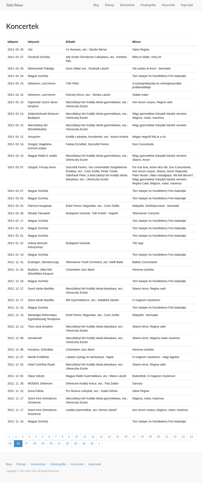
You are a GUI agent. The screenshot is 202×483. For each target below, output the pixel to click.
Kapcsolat (187, 5)
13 (101, 436)
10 (76, 436)
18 (142, 436)
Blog (96, 5)
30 (51, 443)
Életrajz (109, 5)
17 (134, 436)
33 (75, 443)
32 (67, 443)
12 (93, 436)
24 (191, 436)
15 (117, 436)
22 (175, 436)
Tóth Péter (14, 4)
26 (18, 443)
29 (42, 443)
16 (125, 436)
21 (166, 436)
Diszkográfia (148, 5)
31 (59, 443)
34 (84, 443)
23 (183, 436)
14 (109, 436)
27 (26, 443)
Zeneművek (127, 5)
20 (158, 436)
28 (34, 443)
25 (10, 443)
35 (92, 443)
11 (84, 436)
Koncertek (168, 5)
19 (150, 436)
